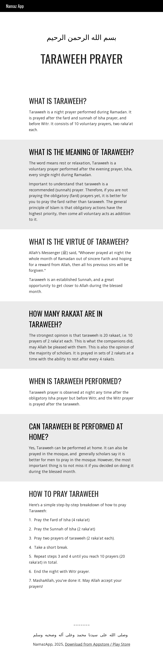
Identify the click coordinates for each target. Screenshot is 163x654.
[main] (81, 50)
